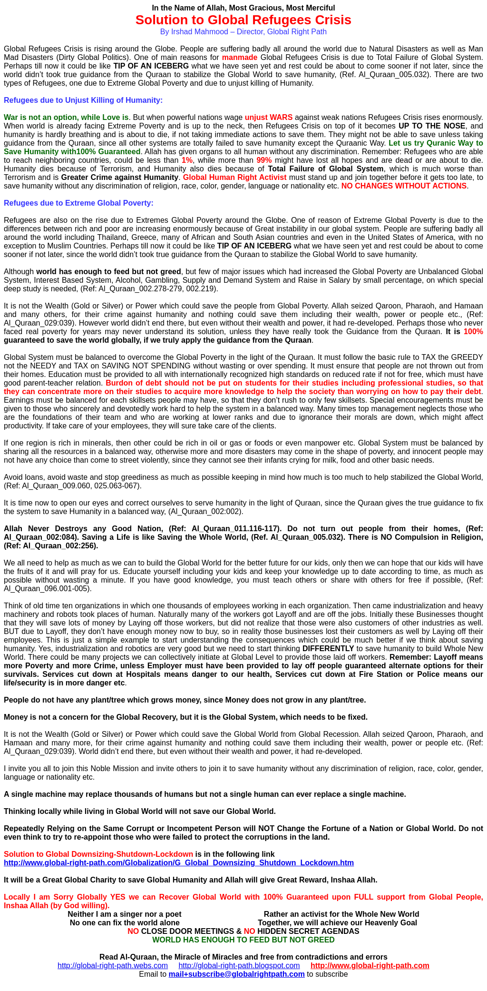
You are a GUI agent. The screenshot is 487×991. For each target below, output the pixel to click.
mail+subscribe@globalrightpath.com (237, 974)
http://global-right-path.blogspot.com (239, 965)
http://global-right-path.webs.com (113, 965)
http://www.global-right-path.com (370, 965)
